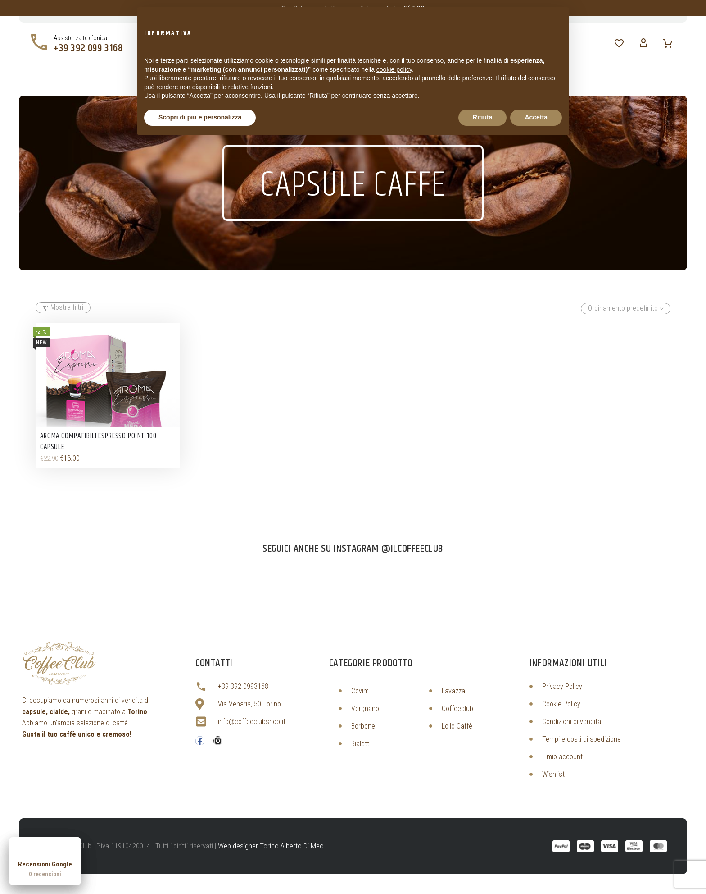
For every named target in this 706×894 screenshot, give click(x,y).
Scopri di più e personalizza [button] (199, 117)
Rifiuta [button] (483, 117)
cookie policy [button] (394, 69)
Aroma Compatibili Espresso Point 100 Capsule (98, 441)
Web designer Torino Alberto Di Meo (271, 845)
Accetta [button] (536, 117)
